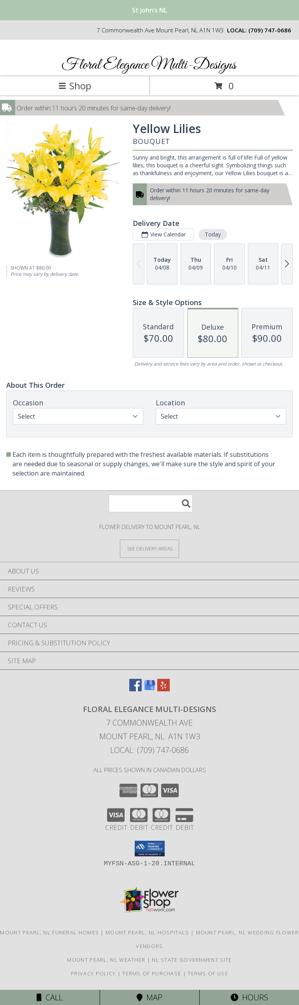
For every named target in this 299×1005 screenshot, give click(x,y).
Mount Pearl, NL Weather (106, 959)
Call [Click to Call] (50, 997)
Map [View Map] (149, 997)
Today (213, 234)
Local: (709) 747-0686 (149, 750)
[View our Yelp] (163, 688)
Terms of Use (208, 973)
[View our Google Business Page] (149, 688)
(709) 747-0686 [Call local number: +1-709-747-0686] (269, 30)
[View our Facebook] (135, 688)
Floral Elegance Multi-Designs (149, 65)
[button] (150, 848)
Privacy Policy (93, 973)
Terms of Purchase (151, 973)
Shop (74, 85)
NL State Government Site (192, 959)
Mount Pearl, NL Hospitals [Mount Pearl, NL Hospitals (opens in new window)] (147, 932)
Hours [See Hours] (249, 997)
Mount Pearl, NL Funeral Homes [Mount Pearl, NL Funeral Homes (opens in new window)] (49, 932)
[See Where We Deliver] (149, 548)
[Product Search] (151, 503)
